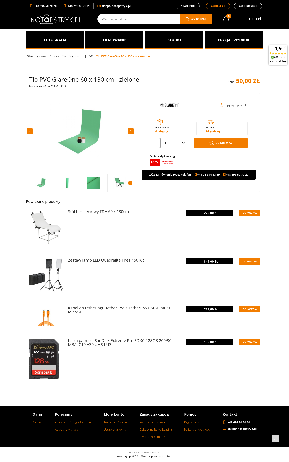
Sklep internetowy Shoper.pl (144, 452)
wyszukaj (196, 19)
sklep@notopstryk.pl (242, 429)
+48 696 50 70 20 (237, 174)
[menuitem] (55, 40)
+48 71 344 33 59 (208, 174)
